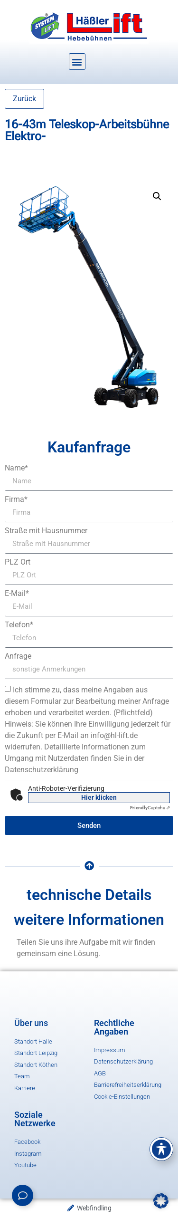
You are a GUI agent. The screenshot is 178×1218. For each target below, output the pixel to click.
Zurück (24, 98)
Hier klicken (99, 797)
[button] (77, 61)
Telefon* (19, 625)
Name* (16, 468)
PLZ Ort (17, 562)
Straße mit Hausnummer (46, 531)
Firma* (16, 499)
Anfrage (18, 656)
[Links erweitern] (22, 1195)
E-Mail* (17, 593)
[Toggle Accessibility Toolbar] (161, 1149)
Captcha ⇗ (150, 807)
